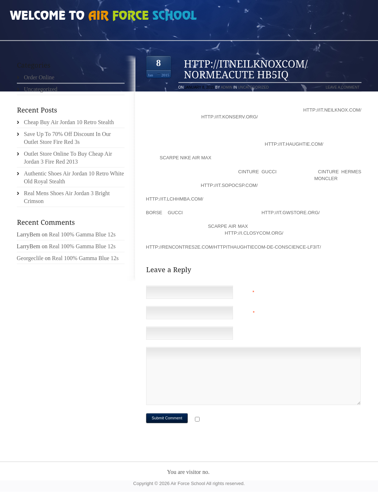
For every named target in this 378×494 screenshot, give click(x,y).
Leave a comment (342, 87)
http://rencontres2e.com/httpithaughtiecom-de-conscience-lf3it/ (233, 247)
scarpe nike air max (185, 157)
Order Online (39, 77)
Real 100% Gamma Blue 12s (82, 234)
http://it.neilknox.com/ (332, 110)
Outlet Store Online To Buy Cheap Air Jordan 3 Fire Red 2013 (68, 158)
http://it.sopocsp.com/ (229, 185)
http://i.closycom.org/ (254, 233)
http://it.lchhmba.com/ (175, 199)
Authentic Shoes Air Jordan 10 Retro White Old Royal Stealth (74, 177)
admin (226, 87)
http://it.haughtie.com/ (294, 144)
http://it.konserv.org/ (229, 116)
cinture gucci (257, 171)
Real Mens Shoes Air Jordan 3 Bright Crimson (67, 197)
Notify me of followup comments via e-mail (258, 420)
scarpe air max (228, 226)
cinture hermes (339, 171)
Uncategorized (253, 87)
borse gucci (164, 212)
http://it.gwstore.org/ (290, 212)
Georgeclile (30, 258)
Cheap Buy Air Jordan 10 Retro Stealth (69, 122)
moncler (325, 178)
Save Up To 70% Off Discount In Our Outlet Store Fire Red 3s (67, 138)
